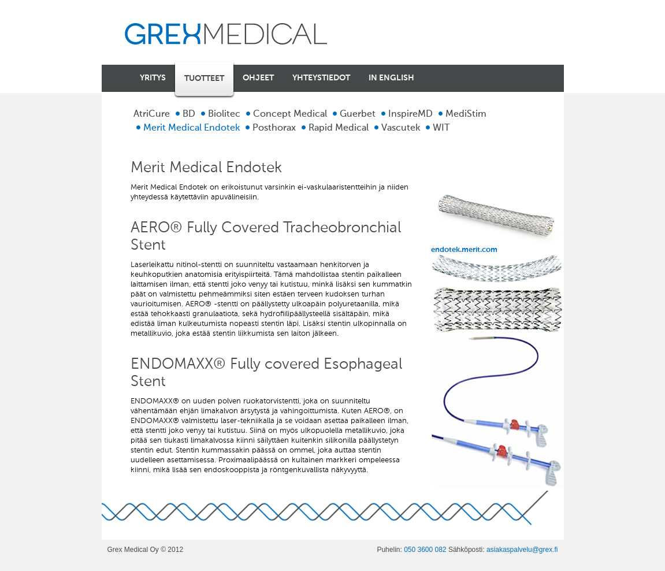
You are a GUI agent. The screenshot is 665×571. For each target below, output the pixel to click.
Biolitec (224, 114)
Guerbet (358, 114)
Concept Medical (290, 114)
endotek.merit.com (497, 221)
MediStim (465, 114)
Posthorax (274, 128)
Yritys (153, 78)
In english (391, 78)
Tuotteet (204, 79)
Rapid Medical (339, 128)
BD (189, 114)
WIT (441, 128)
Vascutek (400, 128)
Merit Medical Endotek (191, 128)
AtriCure (151, 114)
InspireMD (410, 114)
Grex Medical (226, 34)
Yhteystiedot (321, 78)
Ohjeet (258, 78)
